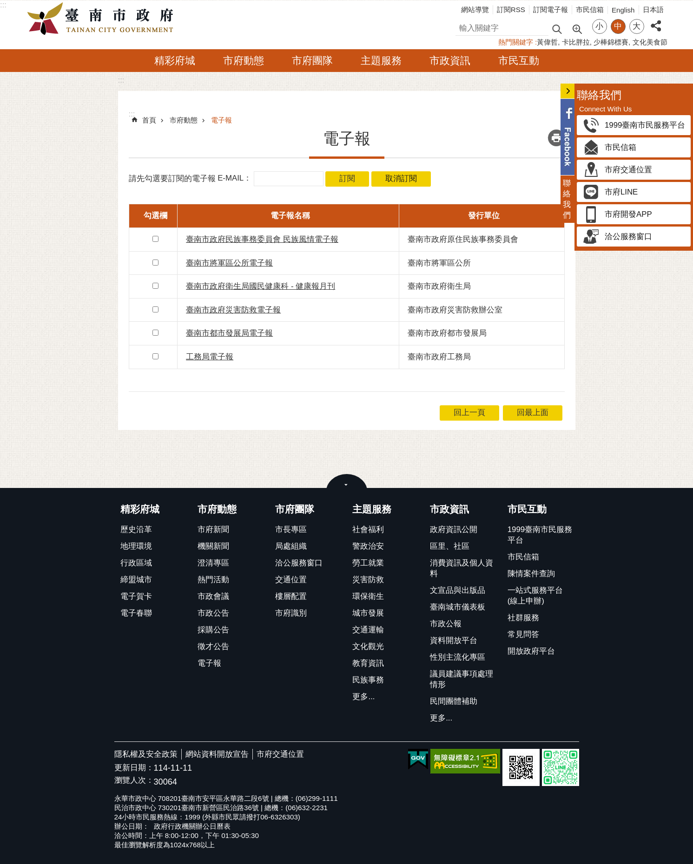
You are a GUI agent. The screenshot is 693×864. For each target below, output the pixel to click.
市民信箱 (590, 9)
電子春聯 (136, 613)
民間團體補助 (453, 701)
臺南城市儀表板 (457, 607)
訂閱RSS (511, 9)
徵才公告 (213, 646)
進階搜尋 (577, 28)
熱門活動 (213, 579)
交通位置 (291, 579)
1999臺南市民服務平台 (540, 535)
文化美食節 (650, 42)
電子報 (221, 120)
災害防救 (368, 579)
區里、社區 (449, 546)
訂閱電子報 (550, 9)
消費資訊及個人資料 (461, 568)
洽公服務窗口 (299, 563)
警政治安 (368, 546)
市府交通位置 (280, 754)
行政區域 (136, 563)
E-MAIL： (234, 178)
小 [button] (599, 26)
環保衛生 (368, 596)
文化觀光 (368, 646)
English (623, 10)
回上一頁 (469, 412)
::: (3, 4)
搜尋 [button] (556, 28)
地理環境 (136, 546)
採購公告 (213, 629)
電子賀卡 (136, 596)
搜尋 (463, 26)
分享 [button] (656, 21)
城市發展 (368, 613)
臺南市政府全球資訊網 (102, 19)
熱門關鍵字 (515, 42)
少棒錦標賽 (611, 42)
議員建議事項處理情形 (461, 679)
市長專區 (291, 529)
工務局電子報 (209, 356)
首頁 (149, 120)
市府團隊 (312, 60)
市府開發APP (628, 214)
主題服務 (381, 60)
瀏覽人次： (134, 781)
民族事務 (368, 680)
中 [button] (618, 26)
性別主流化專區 (457, 657)
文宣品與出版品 (457, 590)
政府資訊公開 (453, 529)
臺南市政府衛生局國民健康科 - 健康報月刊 (260, 286)
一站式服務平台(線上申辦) (535, 595)
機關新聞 (213, 546)
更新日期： (134, 767)
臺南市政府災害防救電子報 (233, 309)
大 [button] (636, 26)
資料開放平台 (453, 640)
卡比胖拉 (576, 42)
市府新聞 (213, 529)
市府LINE (621, 192)
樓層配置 (291, 596)
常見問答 (523, 634)
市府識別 (291, 613)
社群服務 (523, 617)
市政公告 (213, 613)
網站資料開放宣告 (217, 754)
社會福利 (368, 529)
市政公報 (446, 623)
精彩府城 (174, 60)
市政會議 (213, 596)
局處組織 (291, 546)
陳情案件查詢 (531, 573)
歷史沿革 (136, 529)
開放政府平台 (531, 651)
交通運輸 (368, 629)
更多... (363, 696)
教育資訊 (368, 663)
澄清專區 (213, 563)
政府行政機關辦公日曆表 (192, 826)
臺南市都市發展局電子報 (229, 333)
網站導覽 (475, 9)
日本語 (653, 9)
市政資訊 (449, 60)
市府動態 (243, 60)
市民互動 (518, 60)
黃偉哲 (547, 42)
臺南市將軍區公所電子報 (229, 263)
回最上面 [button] (532, 412)
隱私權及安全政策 (146, 754)
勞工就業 (368, 563)
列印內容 (556, 138)
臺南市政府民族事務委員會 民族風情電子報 (262, 239)
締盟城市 (136, 579)
